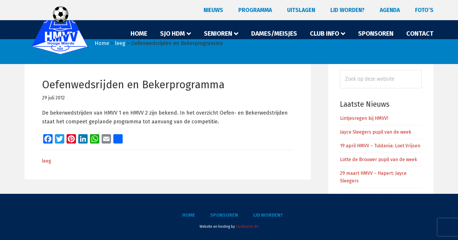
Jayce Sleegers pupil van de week (375, 132)
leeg (46, 161)
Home (188, 215)
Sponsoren (224, 215)
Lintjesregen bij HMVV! (364, 118)
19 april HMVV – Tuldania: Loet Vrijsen (380, 146)
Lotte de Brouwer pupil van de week (378, 159)
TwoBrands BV (247, 227)
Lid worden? (268, 215)
